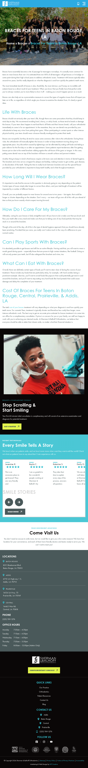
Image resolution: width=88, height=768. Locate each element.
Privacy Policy (51, 760)
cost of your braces (16, 307)
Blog (44, 704)
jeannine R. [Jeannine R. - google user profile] (10, 464)
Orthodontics (44, 691)
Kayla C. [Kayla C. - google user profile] (33, 464)
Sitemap (42, 760)
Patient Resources (44, 696)
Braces (22, 43)
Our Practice (44, 687)
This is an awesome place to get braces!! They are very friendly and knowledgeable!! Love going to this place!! (12, 478)
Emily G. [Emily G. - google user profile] (81, 464)
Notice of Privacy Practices (65, 760)
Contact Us (44, 700)
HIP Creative (54, 764)
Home (10, 43)
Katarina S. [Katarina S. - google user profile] (58, 464)
